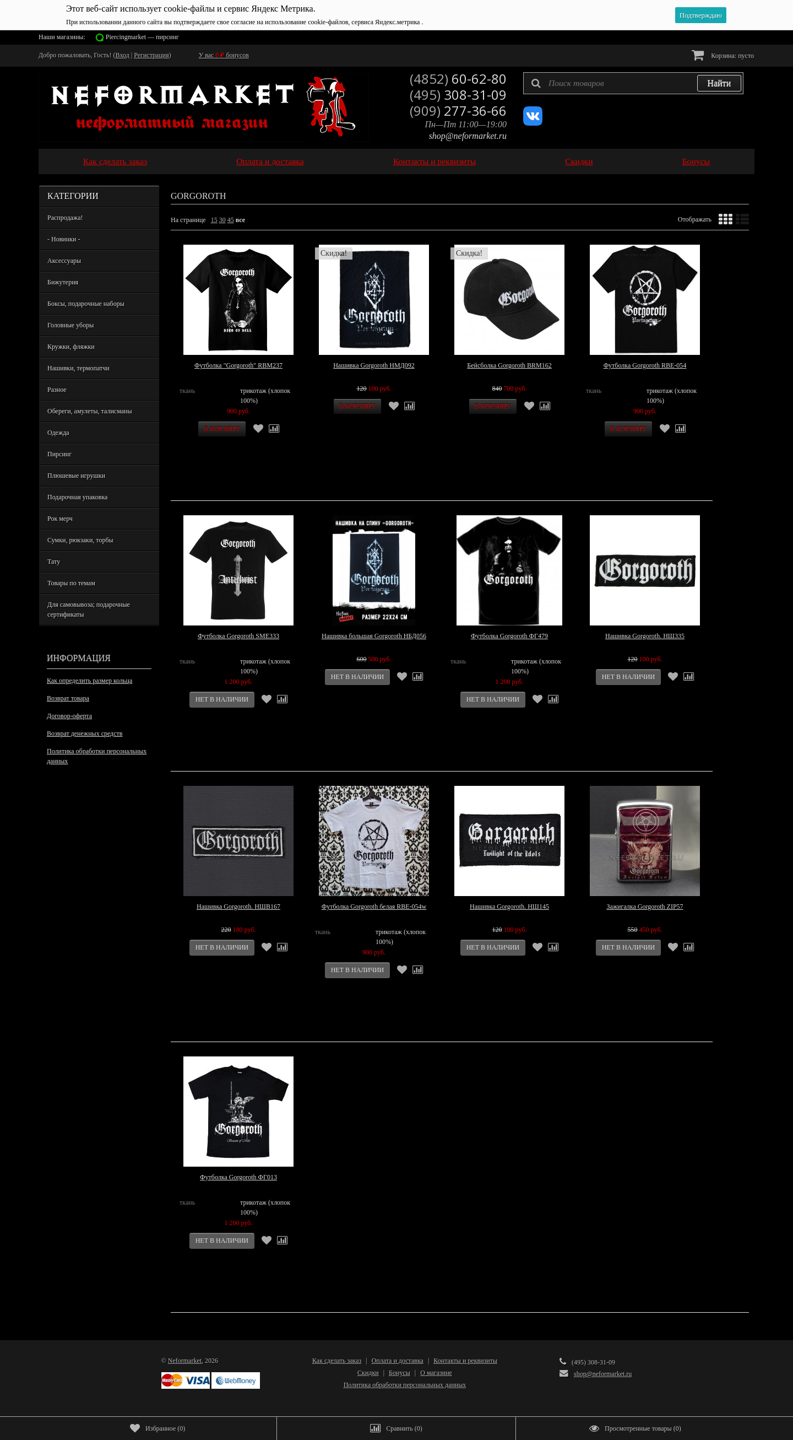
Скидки (579, 161)
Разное (57, 389)
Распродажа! (65, 218)
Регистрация (151, 55)
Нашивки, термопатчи (78, 368)
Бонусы (696, 161)
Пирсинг (59, 454)
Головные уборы (70, 325)
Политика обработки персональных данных (96, 756)
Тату (53, 561)
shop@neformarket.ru (468, 136)
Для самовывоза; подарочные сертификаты (88, 609)
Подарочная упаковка (77, 497)
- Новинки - (63, 239)
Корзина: (723, 55)
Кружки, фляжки (71, 346)
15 (214, 220)
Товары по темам (71, 583)
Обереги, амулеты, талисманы (89, 411)
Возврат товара (68, 698)
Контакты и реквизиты (434, 161)
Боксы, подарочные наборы (85, 304)
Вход (122, 55)
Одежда (58, 432)
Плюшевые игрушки (76, 475)
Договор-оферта (69, 716)
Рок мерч (60, 518)
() (157, 1428)
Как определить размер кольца (89, 680)
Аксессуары (64, 261)
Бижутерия (62, 282)
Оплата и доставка (270, 161)
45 (230, 220)
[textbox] (633, 83)
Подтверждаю (701, 15)
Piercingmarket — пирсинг (142, 37)
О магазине (436, 1373)
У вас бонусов (224, 55)
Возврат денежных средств (84, 733)
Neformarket (185, 1361)
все (240, 220)
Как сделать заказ (115, 161)
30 (222, 220)
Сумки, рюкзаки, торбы (80, 540)
